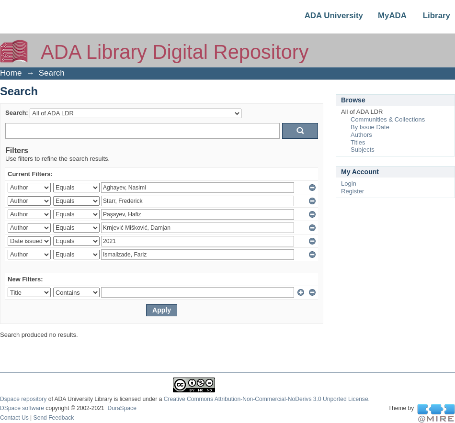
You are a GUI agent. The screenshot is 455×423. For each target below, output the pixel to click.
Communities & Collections (388, 119)
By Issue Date (370, 127)
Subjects (363, 149)
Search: (16, 112)
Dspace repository (23, 399)
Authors (361, 134)
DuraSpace (121, 408)
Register (352, 191)
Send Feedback (54, 417)
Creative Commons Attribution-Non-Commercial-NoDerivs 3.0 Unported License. (267, 399)
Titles (358, 142)
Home (11, 73)
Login (348, 183)
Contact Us (14, 417)
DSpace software (22, 408)
